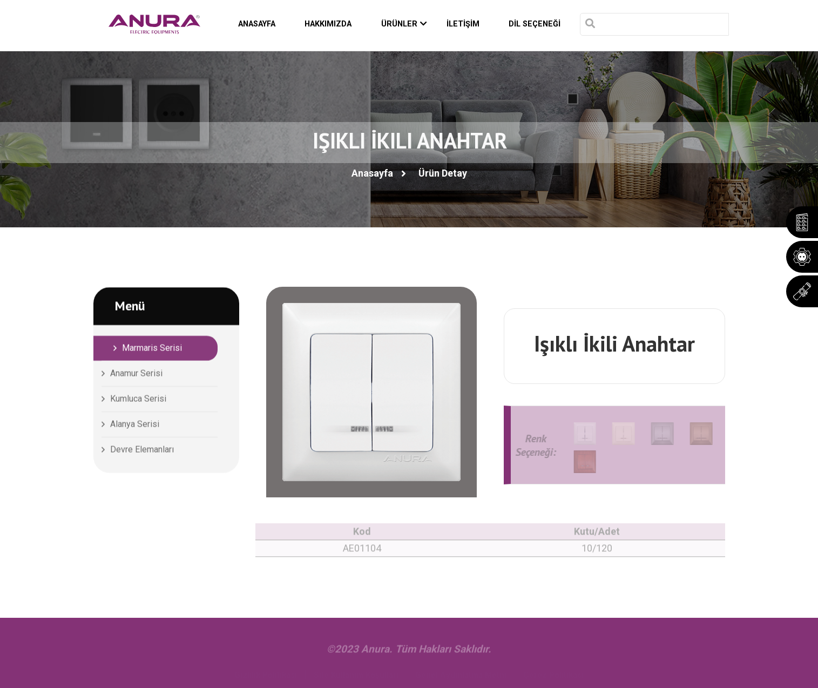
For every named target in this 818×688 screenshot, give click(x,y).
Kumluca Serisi (138, 400)
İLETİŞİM (463, 24)
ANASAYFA (256, 24)
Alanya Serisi (134, 426)
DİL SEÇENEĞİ (534, 24)
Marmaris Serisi (152, 350)
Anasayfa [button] (372, 173)
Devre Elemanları (142, 451)
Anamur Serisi (136, 375)
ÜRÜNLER (404, 24)
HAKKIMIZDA (328, 24)
